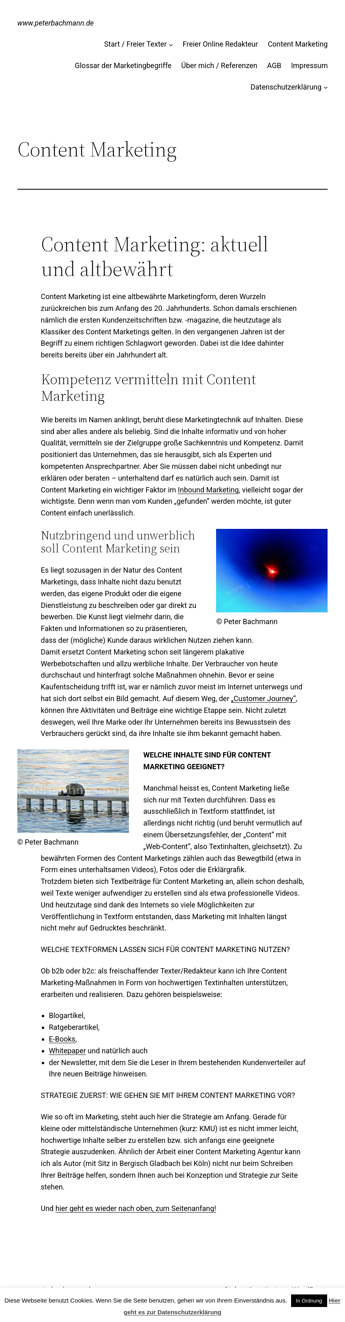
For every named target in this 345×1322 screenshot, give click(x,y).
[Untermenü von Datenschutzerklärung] (326, 87)
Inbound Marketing (208, 490)
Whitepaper (67, 1050)
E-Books (62, 1039)
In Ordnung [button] (309, 1301)
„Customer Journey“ (263, 698)
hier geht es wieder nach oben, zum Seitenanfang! (136, 1208)
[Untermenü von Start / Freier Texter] (171, 44)
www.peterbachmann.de (55, 23)
